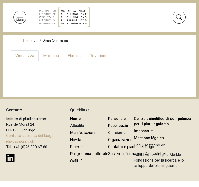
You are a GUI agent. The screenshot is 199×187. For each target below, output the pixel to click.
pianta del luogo (40, 135)
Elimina (74, 55)
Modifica (51, 55)
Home (27, 41)
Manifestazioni (82, 133)
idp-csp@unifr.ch (20, 141)
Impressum (144, 131)
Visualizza (24, 55)
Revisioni (97, 55)
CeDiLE (76, 161)
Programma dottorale (89, 154)
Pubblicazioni (119, 126)
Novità (75, 140)
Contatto (13, 135)
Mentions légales (149, 138)
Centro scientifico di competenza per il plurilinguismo (162, 121)
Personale (117, 119)
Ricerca (76, 147)
